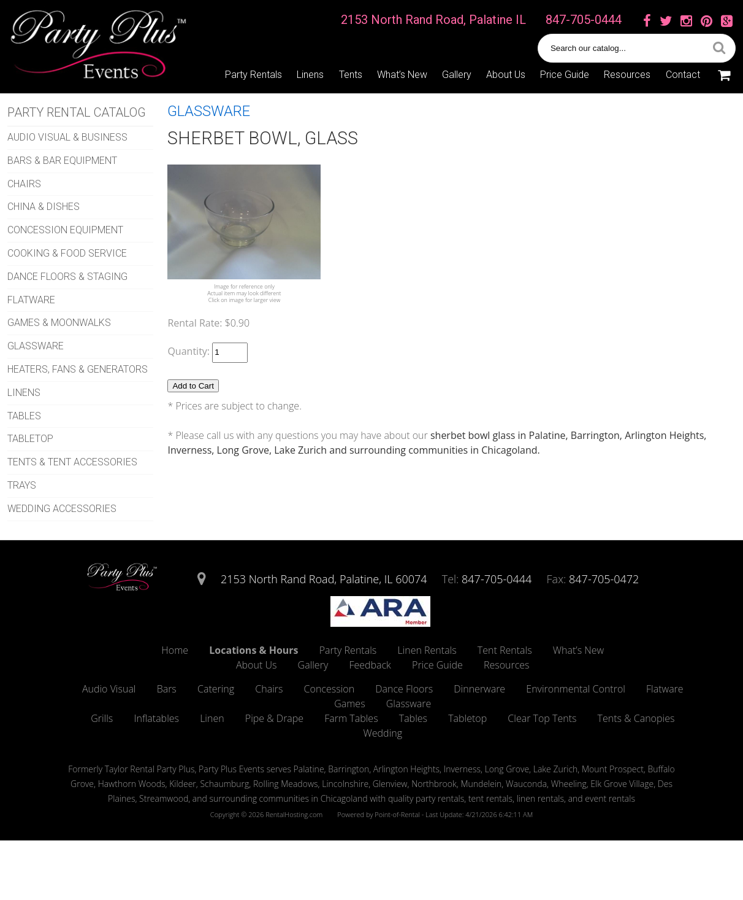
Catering (215, 689)
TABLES (24, 416)
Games (349, 703)
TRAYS (21, 485)
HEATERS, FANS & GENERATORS (77, 369)
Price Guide (564, 74)
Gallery (456, 74)
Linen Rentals (426, 650)
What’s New (402, 74)
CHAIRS (24, 184)
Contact (683, 74)
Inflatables (156, 718)
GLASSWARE (35, 346)
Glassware (409, 703)
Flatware (665, 689)
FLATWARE (31, 300)
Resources (627, 74)
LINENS (23, 392)
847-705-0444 (584, 19)
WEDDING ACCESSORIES (61, 508)
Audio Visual (109, 689)
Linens (310, 74)
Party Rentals (253, 74)
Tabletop (467, 718)
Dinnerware (479, 689)
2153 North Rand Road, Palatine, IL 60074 (324, 579)
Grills (102, 718)
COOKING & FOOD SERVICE (67, 253)
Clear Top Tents (542, 718)
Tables (413, 718)
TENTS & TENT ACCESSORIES (72, 462)
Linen (212, 718)
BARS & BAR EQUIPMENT (62, 160)
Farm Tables (351, 718)
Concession (329, 689)
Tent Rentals (505, 650)
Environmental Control (575, 689)
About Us (505, 74)
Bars (167, 689)
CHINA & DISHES (43, 206)
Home (174, 650)
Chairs (269, 689)
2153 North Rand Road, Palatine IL (433, 19)
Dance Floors (404, 689)
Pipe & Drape (274, 718)
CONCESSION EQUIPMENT (65, 230)
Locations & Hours (253, 650)
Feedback (370, 665)
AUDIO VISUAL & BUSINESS (67, 137)
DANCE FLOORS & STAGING (67, 276)
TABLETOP (30, 438)
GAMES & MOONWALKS (59, 322)
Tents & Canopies (636, 718)
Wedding (383, 733)
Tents (350, 74)
